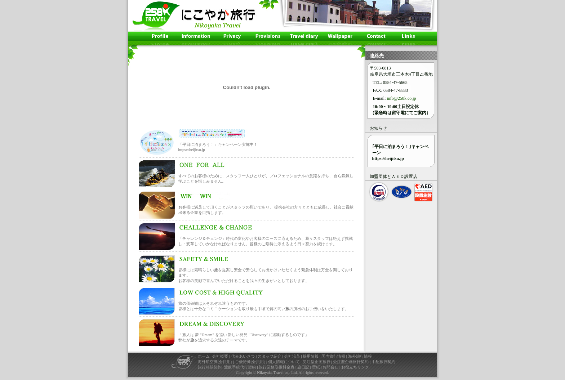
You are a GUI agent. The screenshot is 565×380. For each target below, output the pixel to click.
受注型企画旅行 (316, 361)
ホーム (204, 356)
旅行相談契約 (210, 367)
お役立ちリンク (355, 367)
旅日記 (303, 367)
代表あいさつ (243, 356)
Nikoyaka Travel (270, 372)
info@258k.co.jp (401, 98)
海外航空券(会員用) (215, 361)
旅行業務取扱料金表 (276, 367)
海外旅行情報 (360, 356)
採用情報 (311, 356)
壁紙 (316, 367)
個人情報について (284, 361)
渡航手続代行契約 (240, 367)
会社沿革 (292, 356)
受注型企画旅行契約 (351, 361)
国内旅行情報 (333, 356)
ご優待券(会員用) (250, 361)
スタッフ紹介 (269, 356)
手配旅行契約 (383, 361)
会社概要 (220, 356)
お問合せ (330, 367)
